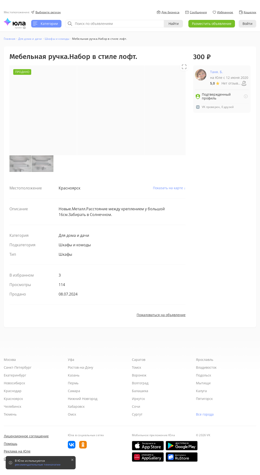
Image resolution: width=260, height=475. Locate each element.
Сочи (136, 406)
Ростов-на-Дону (80, 367)
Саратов (138, 359)
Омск (72, 414)
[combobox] (114, 23)
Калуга (201, 391)
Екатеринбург (15, 375)
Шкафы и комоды (57, 39)
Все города (205, 414)
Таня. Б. (216, 72)
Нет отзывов (231, 83)
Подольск (203, 375)
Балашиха (140, 391)
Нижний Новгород (82, 398)
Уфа (71, 359)
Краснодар (13, 391)
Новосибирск (14, 383)
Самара (74, 391)
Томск (136, 367)
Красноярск (13, 398)
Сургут (137, 414)
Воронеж (139, 375)
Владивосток (206, 367)
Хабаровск (76, 406)
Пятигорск (204, 398)
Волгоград (140, 383)
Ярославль (204, 359)
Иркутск (138, 398)
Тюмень (10, 414)
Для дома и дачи (30, 39)
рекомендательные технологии (38, 464)
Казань (73, 375)
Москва (10, 359)
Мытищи (203, 383)
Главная (9, 39)
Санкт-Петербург (17, 367)
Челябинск (12, 406)
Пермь (73, 383)
